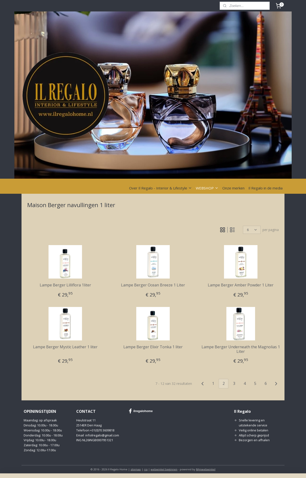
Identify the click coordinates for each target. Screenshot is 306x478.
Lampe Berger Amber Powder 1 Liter (240, 285)
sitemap (136, 469)
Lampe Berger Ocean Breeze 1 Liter (153, 285)
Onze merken (233, 188)
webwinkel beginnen (164, 469)
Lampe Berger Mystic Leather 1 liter (65, 347)
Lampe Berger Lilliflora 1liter (65, 285)
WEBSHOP (207, 188)
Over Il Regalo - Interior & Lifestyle (160, 188)
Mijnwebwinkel (205, 469)
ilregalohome (141, 411)
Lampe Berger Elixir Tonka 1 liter (153, 347)
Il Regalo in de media (265, 188)
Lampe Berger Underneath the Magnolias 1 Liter (241, 349)
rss (146, 469)
